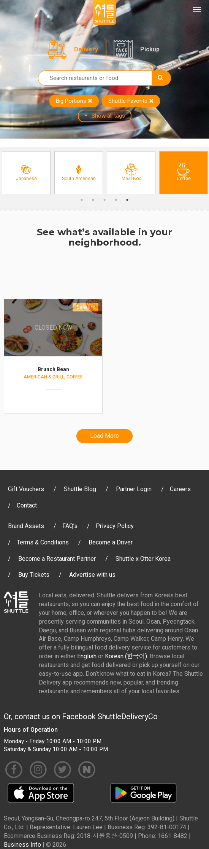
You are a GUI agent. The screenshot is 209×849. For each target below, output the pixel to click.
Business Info (22, 844)
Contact (27, 505)
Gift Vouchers (26, 489)
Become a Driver (111, 542)
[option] (26, 172)
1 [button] (82, 200)
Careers (180, 489)
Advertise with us (92, 574)
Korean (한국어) (126, 656)
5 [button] (127, 200)
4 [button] (116, 200)
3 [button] (104, 200)
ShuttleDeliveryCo (128, 716)
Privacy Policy (115, 526)
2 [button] (93, 200)
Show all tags (104, 115)
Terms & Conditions (43, 542)
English (87, 656)
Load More (104, 435)
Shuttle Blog (80, 489)
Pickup (150, 49)
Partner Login (134, 489)
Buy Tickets (33, 574)
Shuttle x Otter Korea (143, 558)
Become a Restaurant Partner (57, 558)
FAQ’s (70, 526)
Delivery (86, 49)
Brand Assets (26, 526)
